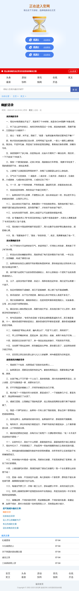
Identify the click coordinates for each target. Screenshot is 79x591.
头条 (8, 77)
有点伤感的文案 (10, 524)
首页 (8, 573)
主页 (15, 96)
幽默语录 (7, 512)
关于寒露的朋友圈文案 (12, 552)
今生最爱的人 (8, 546)
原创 (24, 77)
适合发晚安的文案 (11, 528)
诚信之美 (6, 557)
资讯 (39, 77)
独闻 (39, 82)
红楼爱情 (6, 540)
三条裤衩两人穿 (9, 563)
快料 (24, 82)
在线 (55, 77)
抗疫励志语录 (9, 516)
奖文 (70, 77)
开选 (55, 82)
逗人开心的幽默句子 (12, 520)
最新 (8, 82)
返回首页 (39, 584)
